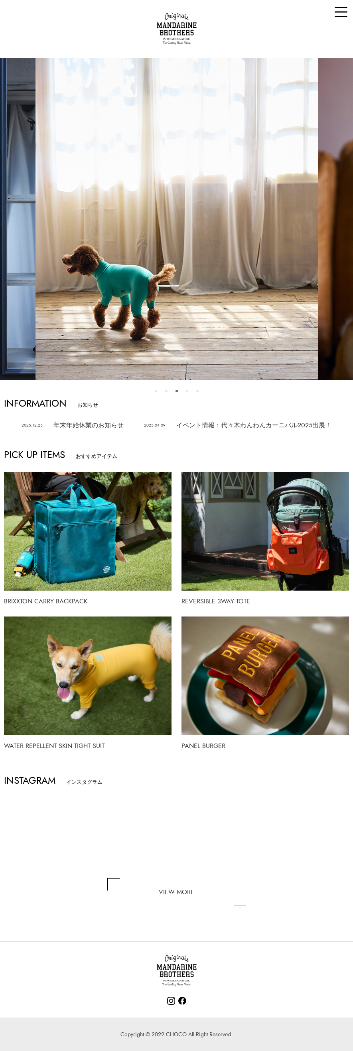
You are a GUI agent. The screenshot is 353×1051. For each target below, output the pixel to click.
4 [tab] (187, 391)
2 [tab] (166, 391)
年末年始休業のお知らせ (73, 425)
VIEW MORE (176, 892)
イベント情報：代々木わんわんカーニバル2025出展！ (237, 425)
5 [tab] (197, 391)
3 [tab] (177, 391)
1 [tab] (156, 391)
